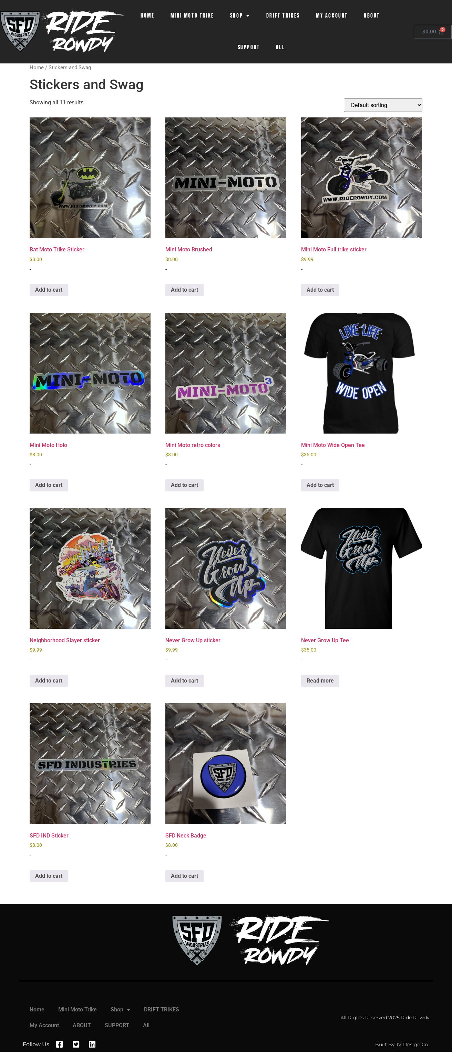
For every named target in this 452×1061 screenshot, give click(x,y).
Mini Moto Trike (192, 15)
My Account (332, 15)
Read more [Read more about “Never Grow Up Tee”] (320, 680)
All (280, 47)
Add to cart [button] (48, 290)
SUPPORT (249, 47)
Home (147, 15)
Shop (240, 16)
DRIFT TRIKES (283, 15)
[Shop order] (383, 105)
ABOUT (372, 15)
